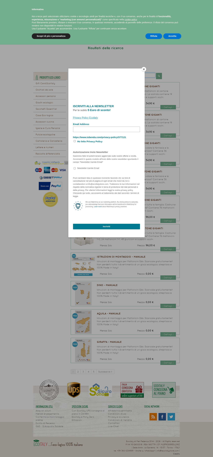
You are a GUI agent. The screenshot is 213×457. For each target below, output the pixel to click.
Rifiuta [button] (153, 36)
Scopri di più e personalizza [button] (51, 36)
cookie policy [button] (131, 19)
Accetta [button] (172, 36)
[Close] (144, 69)
